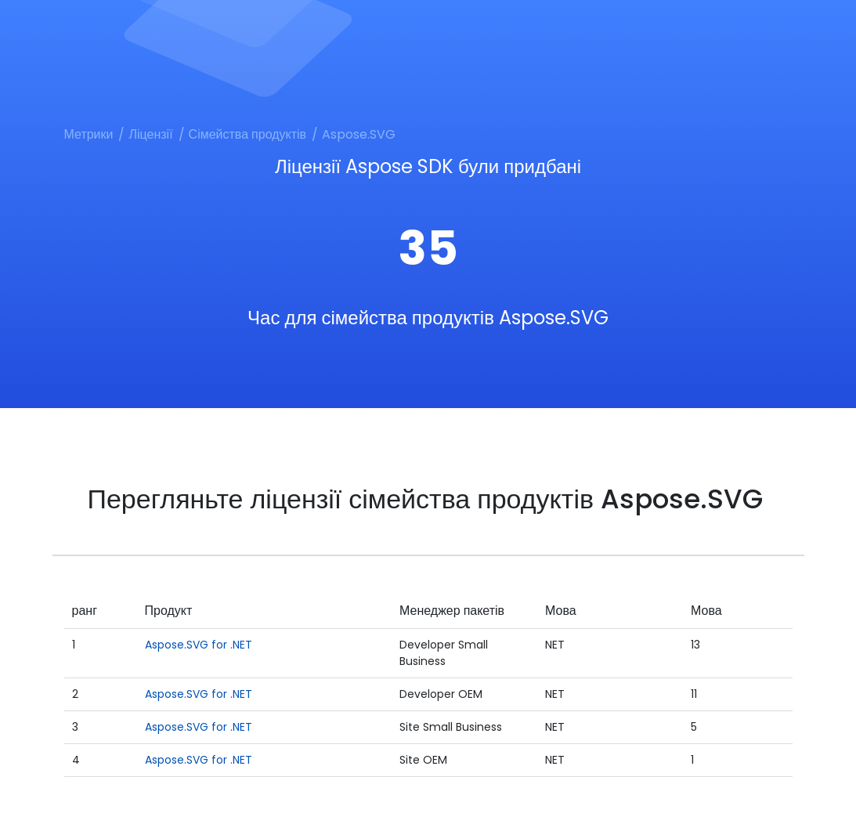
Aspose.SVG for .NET (198, 644)
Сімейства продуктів (248, 134)
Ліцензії (150, 134)
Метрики (89, 134)
